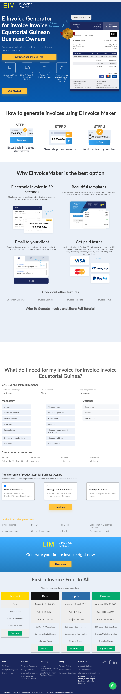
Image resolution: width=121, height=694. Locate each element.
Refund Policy (65, 664)
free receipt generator (100, 525)
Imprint (43, 661)
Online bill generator (40, 525)
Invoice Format (9, 519)
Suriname (94, 455)
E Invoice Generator (29, 661)
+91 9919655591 (85, 664)
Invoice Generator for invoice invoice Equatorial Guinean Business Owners (49, 666)
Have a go (60, 558)
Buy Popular (75, 643)
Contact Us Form (85, 661)
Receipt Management (10, 664)
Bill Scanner (7, 661)
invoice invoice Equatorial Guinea (28, 672)
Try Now (15, 627)
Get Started (17, 91)
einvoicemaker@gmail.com (89, 667)
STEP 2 (60, 125)
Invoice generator (10, 525)
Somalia (64, 455)
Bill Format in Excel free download (101, 520)
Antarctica (65, 459)
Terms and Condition (67, 667)
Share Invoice (7, 667)
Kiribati (5, 455)
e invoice (64, 525)
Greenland (36, 455)
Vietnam (94, 459)
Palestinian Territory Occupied (16, 459)
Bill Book (64, 519)
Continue (60, 505)
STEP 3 (99, 125)
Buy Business (106, 643)
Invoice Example (45, 298)
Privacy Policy (65, 661)
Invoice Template (75, 298)
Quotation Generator (16, 298)
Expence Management (30, 667)
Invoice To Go (104, 298)
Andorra (35, 459)
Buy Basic (45, 643)
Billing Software (27, 664)
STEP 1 (21, 123)
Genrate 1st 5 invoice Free (29, 56)
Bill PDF (35, 519)
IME (14, 687)
